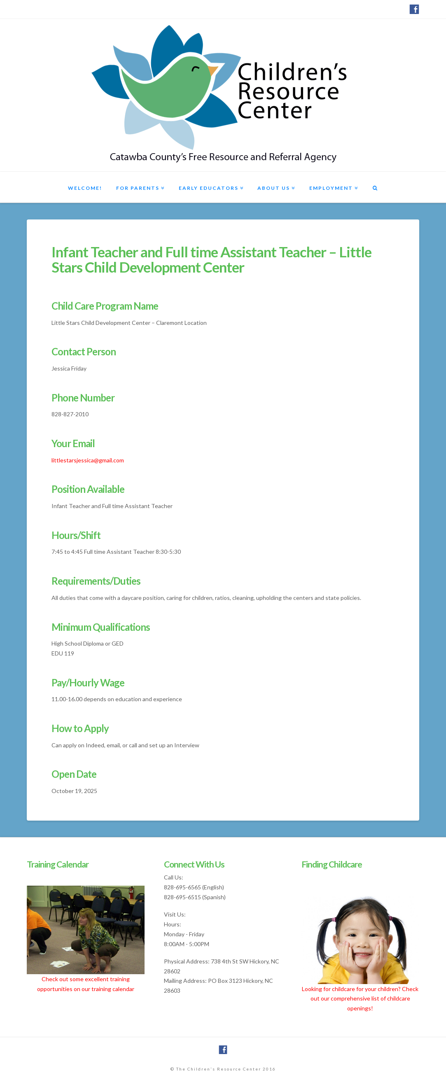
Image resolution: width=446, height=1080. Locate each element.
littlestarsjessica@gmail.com (87, 460)
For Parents (137, 188)
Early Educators (208, 188)
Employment (331, 188)
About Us (273, 188)
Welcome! (85, 188)
